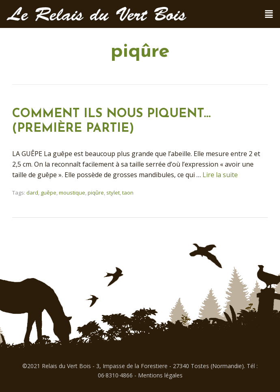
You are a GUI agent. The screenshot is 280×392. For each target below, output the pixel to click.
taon (128, 192)
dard (32, 192)
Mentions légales (160, 375)
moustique (72, 192)
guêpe (48, 192)
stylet (113, 192)
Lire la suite (220, 174)
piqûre (96, 192)
